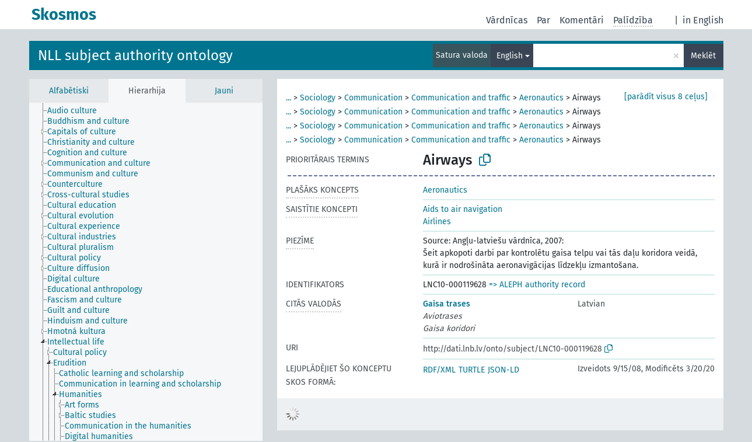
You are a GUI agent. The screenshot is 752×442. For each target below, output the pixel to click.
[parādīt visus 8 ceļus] (666, 97)
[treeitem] (77, 111)
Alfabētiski (69, 91)
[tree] (146, 272)
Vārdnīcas (506, 20)
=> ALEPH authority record (537, 285)
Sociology (317, 98)
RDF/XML (439, 370)
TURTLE (472, 370)
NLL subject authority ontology (135, 55)
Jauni (224, 91)
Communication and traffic (460, 98)
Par (543, 20)
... (288, 98)
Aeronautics (541, 98)
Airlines (437, 222)
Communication (373, 98)
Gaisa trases (446, 304)
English (509, 56)
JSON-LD (503, 370)
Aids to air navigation (462, 209)
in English (703, 20)
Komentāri (581, 20)
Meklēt (703, 56)
